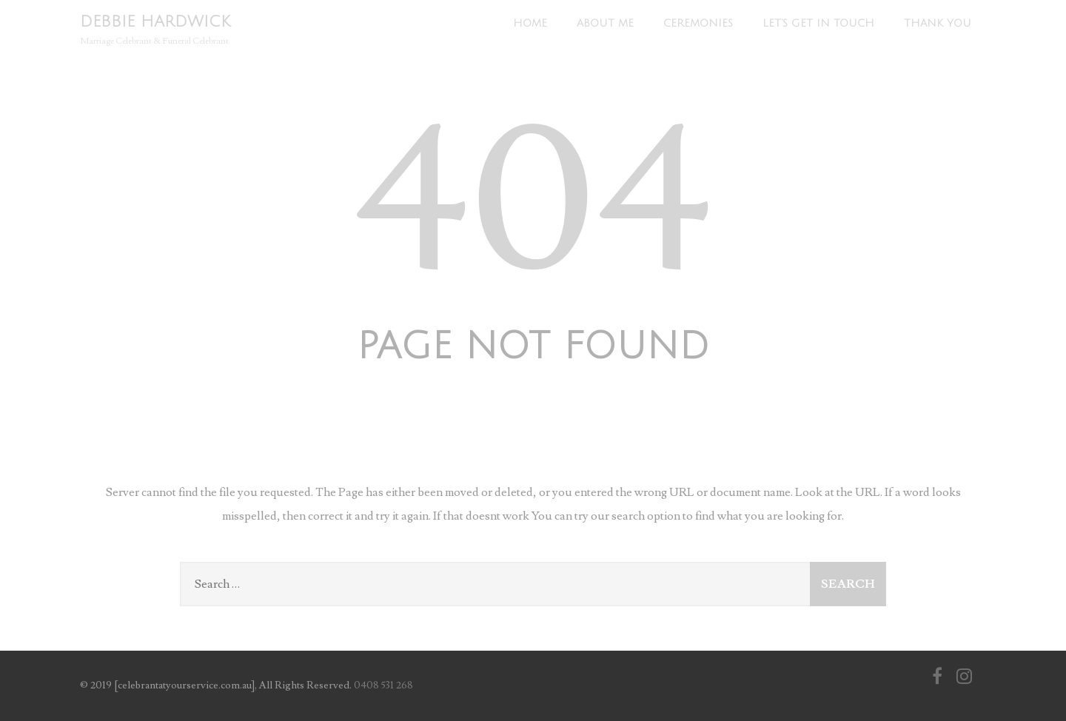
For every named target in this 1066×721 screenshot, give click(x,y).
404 (533, 203)
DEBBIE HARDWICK (155, 21)
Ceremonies (698, 23)
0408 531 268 (383, 685)
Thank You (937, 23)
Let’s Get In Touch (818, 23)
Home (530, 23)
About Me (605, 23)
